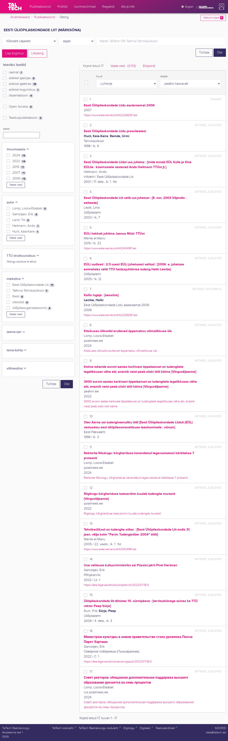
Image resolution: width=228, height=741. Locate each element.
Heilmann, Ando (26, 226)
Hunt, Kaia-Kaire (25, 232)
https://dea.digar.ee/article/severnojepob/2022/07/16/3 (118, 661)
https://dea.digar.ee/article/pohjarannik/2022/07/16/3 (116, 585)
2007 (19, 173)
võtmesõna (17, 368)
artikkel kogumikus (24, 90)
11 (91, 447)
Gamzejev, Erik (25, 214)
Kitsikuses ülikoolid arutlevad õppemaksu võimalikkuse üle (120, 351)
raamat (16, 72)
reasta (163, 76)
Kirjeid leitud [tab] (93, 66)
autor (12, 202)
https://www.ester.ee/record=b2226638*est (110, 115)
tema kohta (17, 350)
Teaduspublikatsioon (26, 118)
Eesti (18, 296)
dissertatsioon (21, 96)
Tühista (204, 53)
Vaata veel (15, 184)
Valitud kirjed (213, 17)
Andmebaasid (20, 17)
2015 (18, 167)
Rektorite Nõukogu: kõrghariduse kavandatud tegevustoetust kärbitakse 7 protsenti (136, 478)
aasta (6, 129)
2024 (19, 155)
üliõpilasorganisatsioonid (32, 308)
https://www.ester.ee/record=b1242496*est (110, 248)
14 (91, 559)
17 (91, 672)
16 (91, 631)
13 (91, 524)
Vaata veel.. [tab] (123, 66)
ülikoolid (20, 302)
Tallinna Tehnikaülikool (30, 291)
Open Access (21, 107)
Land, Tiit (21, 220)
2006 (19, 179)
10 (91, 416)
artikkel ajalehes (23, 84)
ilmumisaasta (18, 149)
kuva (99, 76)
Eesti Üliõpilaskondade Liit (33, 285)
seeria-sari (16, 332)
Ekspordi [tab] (149, 66)
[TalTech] (14, 7)
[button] (220, 6)
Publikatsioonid (44, 17)
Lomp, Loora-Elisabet (29, 209)
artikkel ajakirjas (22, 78)
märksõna (16, 279)
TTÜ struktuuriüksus (23, 256)
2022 (19, 161)
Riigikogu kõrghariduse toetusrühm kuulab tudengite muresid (122, 513)
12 (91, 488)
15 (91, 595)
